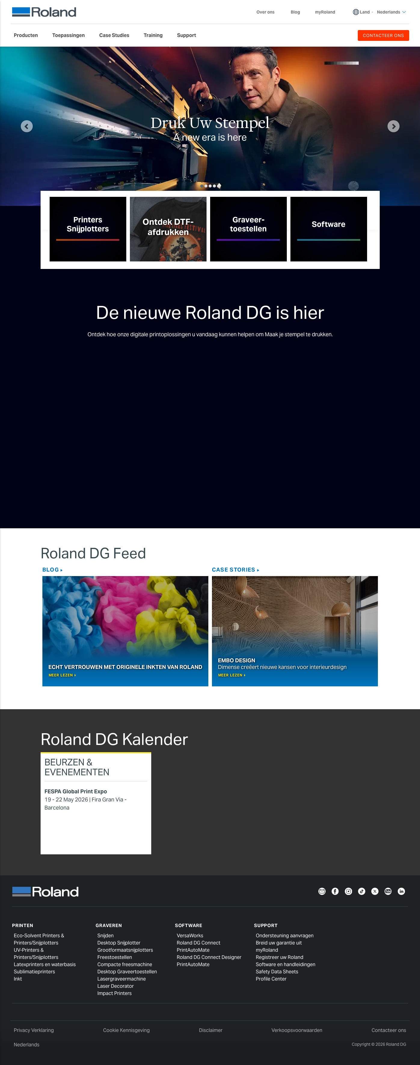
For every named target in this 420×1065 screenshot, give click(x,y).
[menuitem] (29, 35)
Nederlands (26, 1045)
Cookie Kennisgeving (126, 1030)
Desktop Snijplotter (118, 943)
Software (188, 925)
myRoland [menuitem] (325, 12)
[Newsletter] (322, 891)
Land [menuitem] (365, 12)
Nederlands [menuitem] (391, 12)
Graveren (109, 925)
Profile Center (271, 979)
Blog (50, 569)
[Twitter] (375, 891)
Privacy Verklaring (34, 1030)
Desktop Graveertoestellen (127, 972)
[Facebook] (335, 891)
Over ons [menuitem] (268, 12)
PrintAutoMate (193, 950)
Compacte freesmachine (124, 964)
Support (265, 925)
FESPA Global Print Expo (75, 791)
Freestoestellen (114, 957)
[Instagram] (348, 891)
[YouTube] (388, 891)
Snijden (105, 935)
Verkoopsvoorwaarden (296, 1030)
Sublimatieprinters (34, 972)
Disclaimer (210, 1030)
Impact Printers (114, 993)
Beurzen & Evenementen (76, 767)
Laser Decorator (115, 986)
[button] (27, 126)
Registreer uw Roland (279, 957)
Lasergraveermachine (121, 979)
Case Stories (234, 569)
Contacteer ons (389, 1030)
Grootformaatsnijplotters (125, 950)
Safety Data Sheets (277, 972)
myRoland (267, 950)
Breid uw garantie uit (279, 943)
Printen (22, 925)
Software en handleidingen (285, 964)
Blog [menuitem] (295, 12)
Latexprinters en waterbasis (45, 964)
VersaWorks (190, 935)
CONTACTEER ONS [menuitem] (383, 35)
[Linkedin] (401, 891)
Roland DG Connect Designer (209, 957)
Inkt (18, 979)
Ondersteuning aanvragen (285, 935)
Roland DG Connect (198, 943)
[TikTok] (361, 891)
